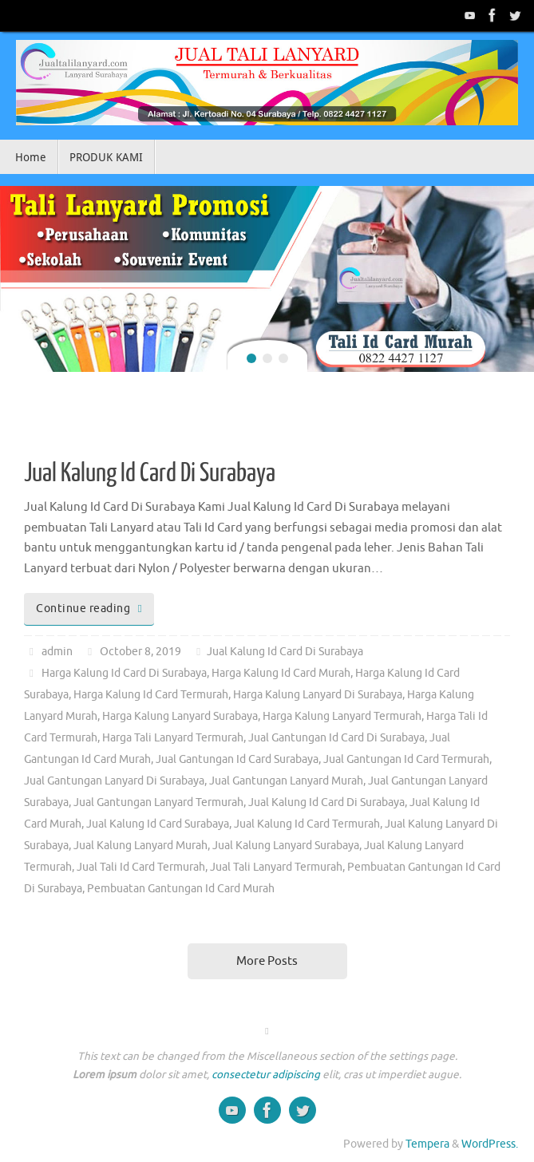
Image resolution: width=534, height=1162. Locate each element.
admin (57, 651)
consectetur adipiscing (266, 1074)
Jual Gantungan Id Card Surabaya (237, 759)
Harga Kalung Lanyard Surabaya (180, 716)
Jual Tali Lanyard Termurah (276, 867)
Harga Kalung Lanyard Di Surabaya (317, 695)
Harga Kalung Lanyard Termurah (342, 716)
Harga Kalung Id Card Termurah (150, 695)
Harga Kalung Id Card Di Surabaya (124, 673)
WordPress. (489, 1144)
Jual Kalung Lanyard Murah (140, 845)
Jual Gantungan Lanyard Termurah (158, 802)
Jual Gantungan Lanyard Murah (286, 781)
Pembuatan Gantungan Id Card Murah (181, 888)
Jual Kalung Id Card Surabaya (157, 824)
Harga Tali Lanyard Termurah (172, 738)
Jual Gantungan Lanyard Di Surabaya (114, 781)
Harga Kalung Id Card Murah (281, 673)
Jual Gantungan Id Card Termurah (406, 759)
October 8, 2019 (140, 651)
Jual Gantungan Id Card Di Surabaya (336, 738)
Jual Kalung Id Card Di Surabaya (149, 473)
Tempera (427, 1144)
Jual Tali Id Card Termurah (141, 867)
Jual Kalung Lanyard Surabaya (285, 845)
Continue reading (92, 608)
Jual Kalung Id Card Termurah (307, 824)
